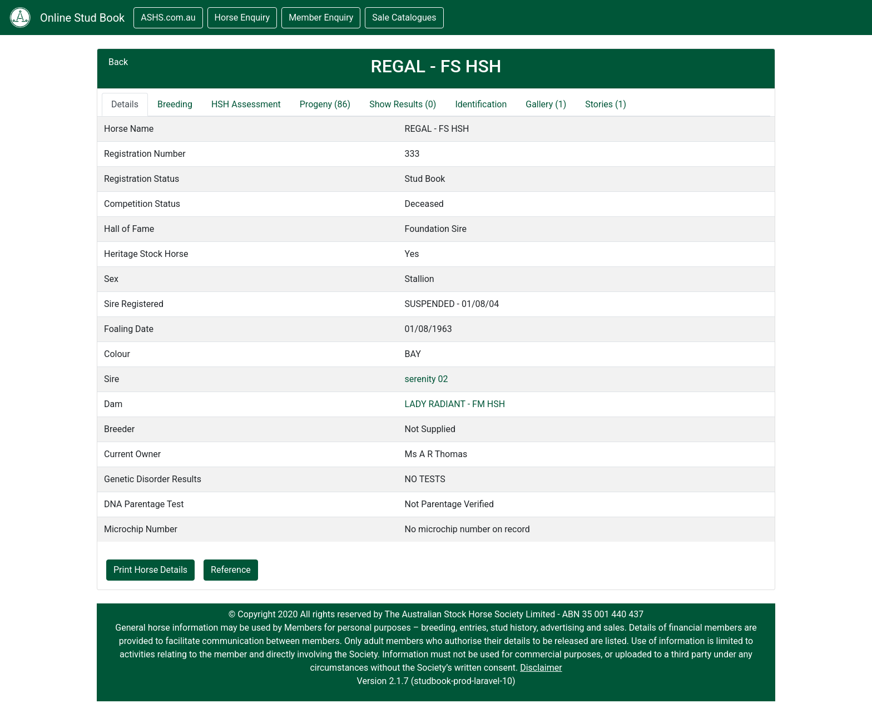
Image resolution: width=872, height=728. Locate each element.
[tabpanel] (436, 329)
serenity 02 (426, 379)
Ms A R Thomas (436, 454)
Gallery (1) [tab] (546, 104)
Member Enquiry (321, 17)
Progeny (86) (325, 104)
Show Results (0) (402, 104)
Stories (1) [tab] (605, 104)
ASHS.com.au (168, 17)
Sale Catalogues (404, 17)
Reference (231, 569)
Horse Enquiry (242, 17)
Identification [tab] (481, 104)
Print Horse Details (150, 569)
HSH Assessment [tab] (246, 104)
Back (118, 62)
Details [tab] (124, 104)
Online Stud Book (82, 17)
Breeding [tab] (174, 104)
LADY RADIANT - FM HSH (455, 404)
